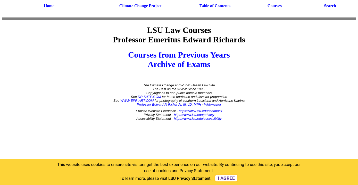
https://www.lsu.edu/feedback (200, 111)
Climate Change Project (140, 6)
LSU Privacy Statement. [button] (190, 178)
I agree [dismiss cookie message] (226, 178)
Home (49, 6)
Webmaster (212, 104)
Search (330, 6)
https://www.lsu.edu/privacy (194, 115)
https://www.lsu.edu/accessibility (198, 119)
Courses (275, 6)
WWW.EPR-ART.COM (137, 101)
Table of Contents (214, 6)
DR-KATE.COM (149, 97)
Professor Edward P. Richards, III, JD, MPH (169, 104)
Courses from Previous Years (179, 54)
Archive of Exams (179, 64)
